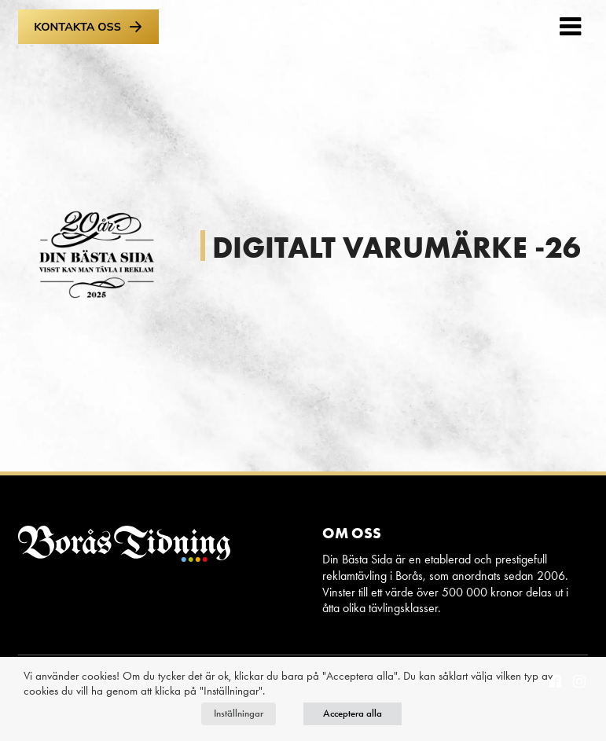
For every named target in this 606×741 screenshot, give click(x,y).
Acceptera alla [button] (352, 713)
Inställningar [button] (238, 713)
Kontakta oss (88, 27)
